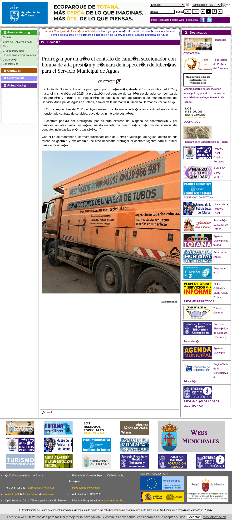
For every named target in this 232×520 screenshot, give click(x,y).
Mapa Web (48, 494)
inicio (154, 19)
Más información (214, 517)
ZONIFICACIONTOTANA (198, 197)
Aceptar (194, 517)
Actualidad (91, 31)
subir (47, 412)
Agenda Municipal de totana (220, 240)
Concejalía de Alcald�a (68, 31)
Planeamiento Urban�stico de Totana (205, 141)
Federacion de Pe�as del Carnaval (220, 64)
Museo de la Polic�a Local (220, 208)
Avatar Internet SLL (112, 500)
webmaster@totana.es (41, 487)
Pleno (6, 46)
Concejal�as (10, 63)
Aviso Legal (12, 494)
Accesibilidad (30, 494)
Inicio (48, 31)
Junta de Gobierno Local (17, 41)
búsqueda (192, 19)
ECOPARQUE (191, 121)
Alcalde (7, 37)
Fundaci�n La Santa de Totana (220, 224)
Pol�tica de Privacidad (85, 487)
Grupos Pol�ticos (13, 50)
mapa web (178, 19)
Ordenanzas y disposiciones (19, 55)
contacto (164, 19)
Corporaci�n (10, 59)
